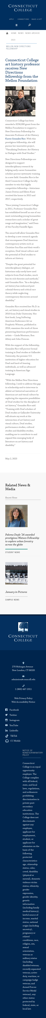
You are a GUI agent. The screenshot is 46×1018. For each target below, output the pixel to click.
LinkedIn (14, 730)
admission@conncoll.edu (23, 679)
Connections (23, 19)
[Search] (29, 25)
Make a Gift (37, 19)
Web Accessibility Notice (23, 701)
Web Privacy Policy (23, 698)
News (21, 33)
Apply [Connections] (11, 19)
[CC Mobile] (12, 741)
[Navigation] (20, 25)
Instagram (15, 720)
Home (7, 33)
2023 (13, 40)
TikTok (13, 735)
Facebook (14, 709)
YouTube (14, 725)
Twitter (13, 715)
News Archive (32, 33)
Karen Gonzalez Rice (15, 138)
